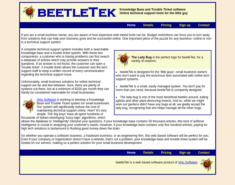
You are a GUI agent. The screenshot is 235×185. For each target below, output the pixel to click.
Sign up (184, 25)
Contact (204, 25)
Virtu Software (46, 99)
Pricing (166, 25)
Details (148, 25)
